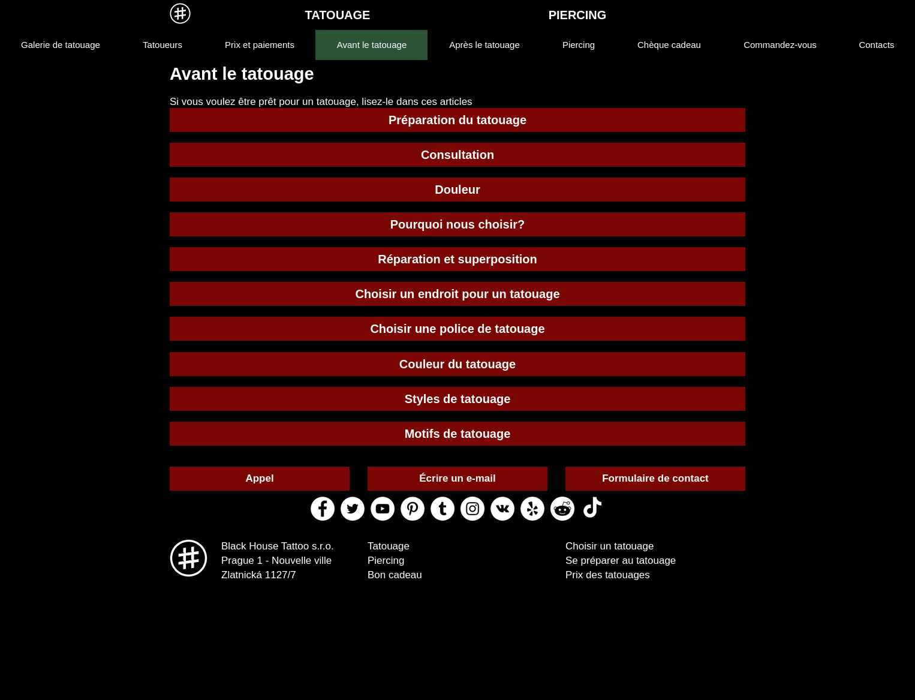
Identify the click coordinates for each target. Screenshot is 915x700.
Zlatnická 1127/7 (258, 575)
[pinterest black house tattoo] (413, 509)
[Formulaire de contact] (655, 479)
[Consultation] (457, 155)
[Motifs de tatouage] (457, 434)
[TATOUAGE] (338, 15)
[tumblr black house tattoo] (443, 509)
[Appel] (260, 479)
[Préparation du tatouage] (457, 120)
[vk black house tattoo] (502, 509)
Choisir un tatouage (609, 546)
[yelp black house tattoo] (532, 509)
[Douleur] (457, 190)
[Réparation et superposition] (457, 259)
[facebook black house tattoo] (323, 509)
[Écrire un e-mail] (457, 479)
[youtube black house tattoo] (383, 509)
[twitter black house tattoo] (353, 509)
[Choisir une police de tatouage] (457, 329)
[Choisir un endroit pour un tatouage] (457, 294)
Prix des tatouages (607, 575)
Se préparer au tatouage (620, 560)
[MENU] (180, 13)
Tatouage (389, 546)
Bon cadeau (395, 575)
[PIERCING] (577, 15)
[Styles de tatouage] (457, 399)
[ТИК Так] (592, 509)
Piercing (386, 560)
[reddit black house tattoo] (562, 509)
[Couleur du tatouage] (457, 364)
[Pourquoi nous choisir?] (457, 224)
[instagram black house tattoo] (472, 509)
